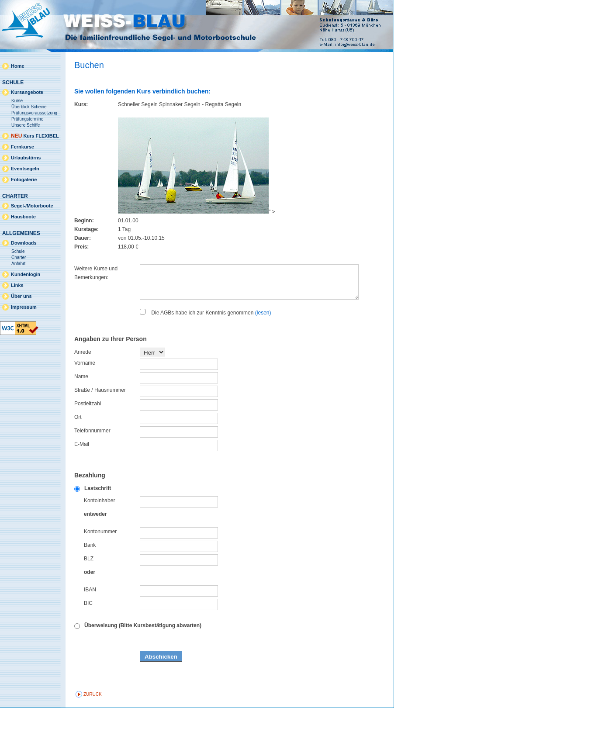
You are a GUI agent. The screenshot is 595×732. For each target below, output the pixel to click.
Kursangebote (27, 92)
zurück (92, 718)
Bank (90, 569)
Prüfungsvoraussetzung (34, 112)
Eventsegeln (25, 168)
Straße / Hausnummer (100, 414)
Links (17, 285)
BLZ (88, 583)
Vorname (84, 387)
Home (17, 66)
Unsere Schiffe (25, 125)
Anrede (82, 376)
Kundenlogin (25, 274)
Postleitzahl (87, 428)
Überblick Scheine (29, 106)
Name (81, 400)
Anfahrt (18, 263)
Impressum (24, 307)
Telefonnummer (92, 455)
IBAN (90, 614)
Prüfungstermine (27, 119)
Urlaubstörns (26, 157)
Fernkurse (22, 146)
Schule (18, 251)
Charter (18, 257)
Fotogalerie (24, 179)
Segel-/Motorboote (32, 205)
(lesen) (263, 337)
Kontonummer (100, 555)
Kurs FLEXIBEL (35, 136)
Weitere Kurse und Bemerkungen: (96, 273)
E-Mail (81, 468)
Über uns (21, 296)
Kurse (17, 100)
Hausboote (23, 216)
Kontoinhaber (99, 524)
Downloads (24, 242)
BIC (88, 627)
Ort (78, 441)
